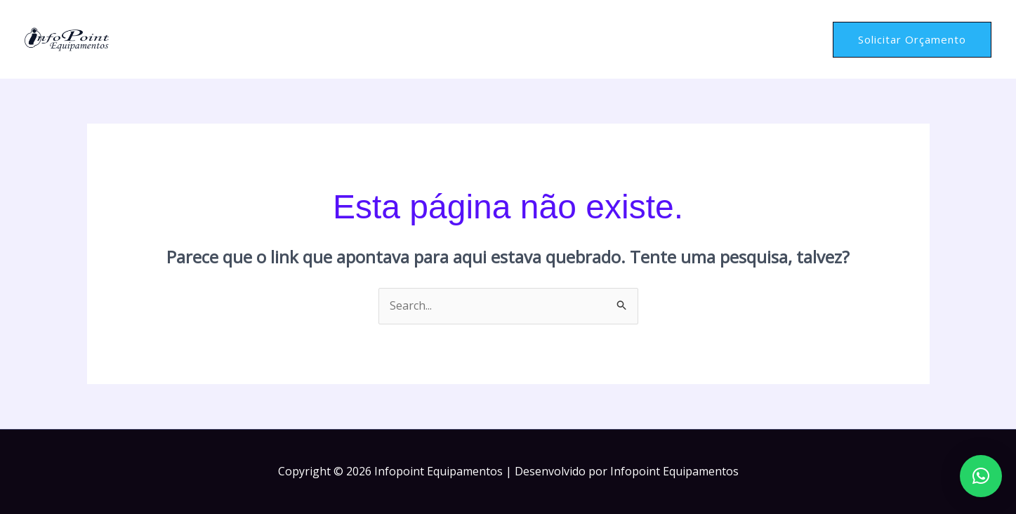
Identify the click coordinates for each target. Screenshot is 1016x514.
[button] (912, 40)
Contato (791, 39)
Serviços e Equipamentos (693, 39)
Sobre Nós (589, 39)
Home (536, 39)
